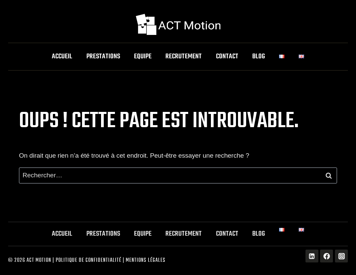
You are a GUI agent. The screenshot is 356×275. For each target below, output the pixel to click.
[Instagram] (341, 256)
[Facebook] (326, 256)
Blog (258, 56)
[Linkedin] (311, 256)
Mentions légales (145, 260)
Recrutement (183, 56)
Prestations (103, 56)
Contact (227, 56)
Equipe (143, 56)
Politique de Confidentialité (88, 260)
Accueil (62, 56)
